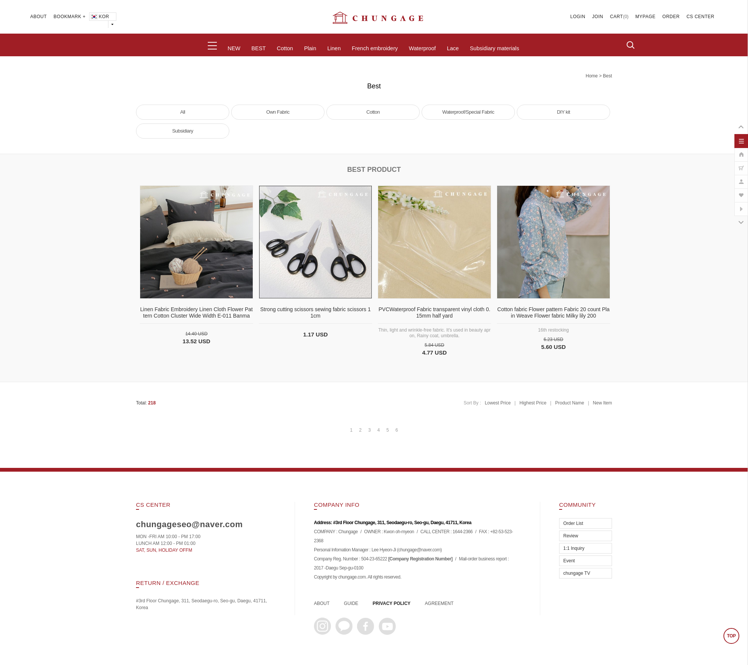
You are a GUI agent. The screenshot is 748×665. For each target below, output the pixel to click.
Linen (333, 48)
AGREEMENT (439, 603)
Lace (453, 48)
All (182, 112)
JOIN (597, 16)
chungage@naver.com (419, 549)
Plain (310, 48)
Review (570, 535)
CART (616, 16)
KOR (100, 16)
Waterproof (422, 48)
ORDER (671, 16)
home (592, 76)
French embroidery (375, 48)
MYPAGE (645, 16)
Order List (573, 523)
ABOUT (38, 16)
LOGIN (578, 16)
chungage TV (576, 573)
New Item (602, 403)
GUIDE (351, 603)
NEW (233, 48)
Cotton (285, 48)
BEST (259, 48)
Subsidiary (182, 131)
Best (607, 76)
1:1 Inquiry (573, 548)
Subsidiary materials (494, 48)
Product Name (569, 403)
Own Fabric (277, 112)
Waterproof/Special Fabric (468, 112)
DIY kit (563, 112)
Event (569, 560)
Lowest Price (498, 403)
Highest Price (532, 403)
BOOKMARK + (70, 16)
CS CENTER (700, 16)
